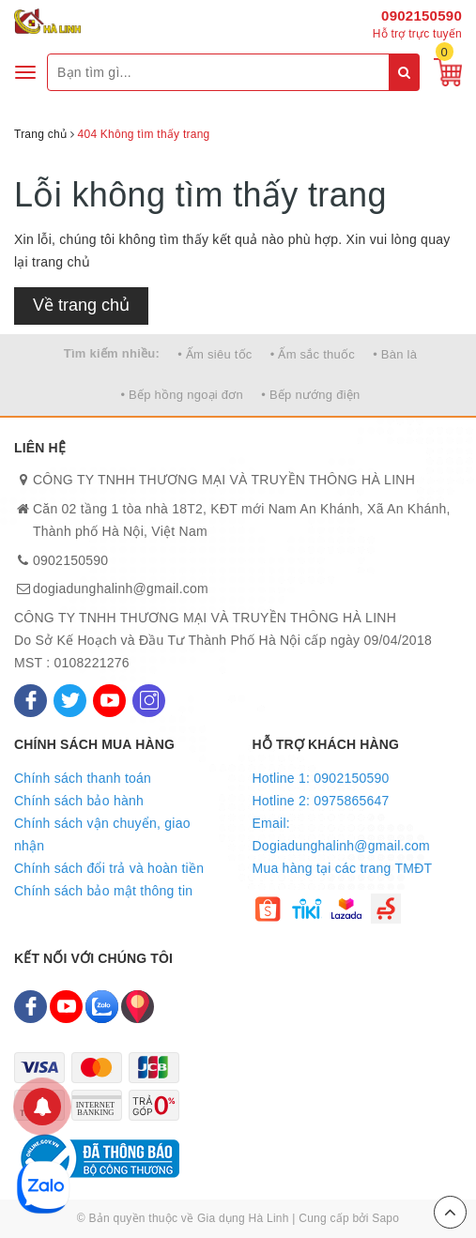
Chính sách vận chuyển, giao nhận (102, 834)
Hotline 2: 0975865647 (321, 800)
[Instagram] (148, 700)
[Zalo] (101, 1006)
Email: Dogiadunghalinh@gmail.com (341, 834)
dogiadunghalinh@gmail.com (120, 588)
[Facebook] (30, 700)
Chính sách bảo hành (79, 800)
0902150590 (421, 15)
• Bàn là (395, 354)
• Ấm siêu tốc (214, 354)
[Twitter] (70, 700)
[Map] (137, 1006)
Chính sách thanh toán (82, 778)
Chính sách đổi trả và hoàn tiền (109, 868)
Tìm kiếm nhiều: (112, 353)
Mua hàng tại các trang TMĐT (343, 868)
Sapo (385, 1218)
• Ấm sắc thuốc (312, 354)
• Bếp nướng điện (310, 395)
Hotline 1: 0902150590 (321, 778)
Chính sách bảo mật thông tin (103, 890)
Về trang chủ (81, 305)
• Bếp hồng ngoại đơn (181, 395)
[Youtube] (109, 700)
